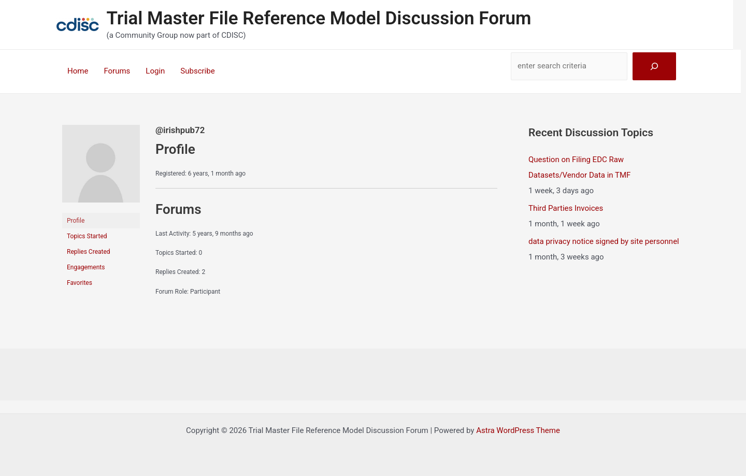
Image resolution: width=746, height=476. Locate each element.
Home (77, 71)
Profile (75, 220)
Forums (117, 71)
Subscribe (197, 71)
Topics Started (87, 236)
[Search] (654, 66)
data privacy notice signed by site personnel (603, 241)
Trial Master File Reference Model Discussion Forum (319, 18)
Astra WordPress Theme (518, 430)
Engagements (86, 267)
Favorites (79, 282)
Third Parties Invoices (565, 208)
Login (155, 71)
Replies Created (88, 251)
